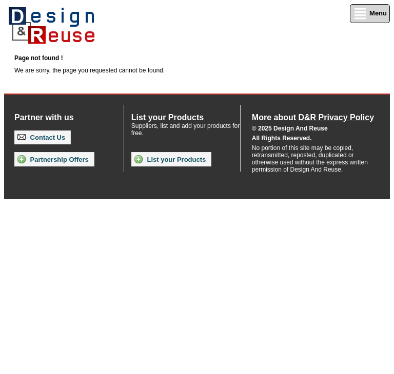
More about (313, 117)
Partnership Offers (53, 159)
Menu (370, 13)
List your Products (170, 159)
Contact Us (41, 137)
